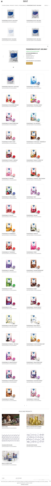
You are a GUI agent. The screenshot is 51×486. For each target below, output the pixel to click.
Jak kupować (19, 478)
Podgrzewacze (22, 5)
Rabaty (17, 480)
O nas (3, 478)
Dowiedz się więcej (24, 484)
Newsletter (41, 480)
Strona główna (5, 5)
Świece (16, 5)
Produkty (12, 5)
